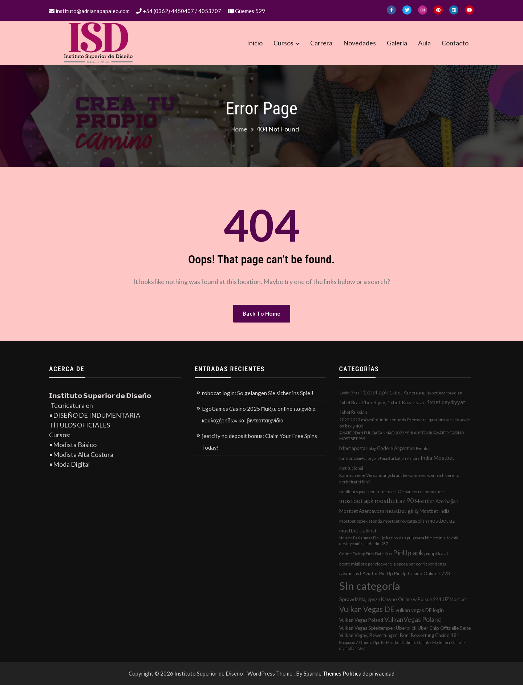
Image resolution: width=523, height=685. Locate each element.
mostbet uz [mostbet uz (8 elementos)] (441, 520)
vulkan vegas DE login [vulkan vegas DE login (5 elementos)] (420, 610)
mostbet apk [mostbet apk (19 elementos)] (356, 500)
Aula (424, 43)
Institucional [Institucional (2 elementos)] (351, 468)
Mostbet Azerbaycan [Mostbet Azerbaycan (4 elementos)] (361, 511)
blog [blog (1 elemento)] (372, 448)
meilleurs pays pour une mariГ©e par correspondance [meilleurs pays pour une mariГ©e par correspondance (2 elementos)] (391, 491)
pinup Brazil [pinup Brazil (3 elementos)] (436, 553)
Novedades (359, 43)
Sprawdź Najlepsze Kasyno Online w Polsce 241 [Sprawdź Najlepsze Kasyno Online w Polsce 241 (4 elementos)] (390, 599)
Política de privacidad (368, 673)
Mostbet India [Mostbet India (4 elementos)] (434, 511)
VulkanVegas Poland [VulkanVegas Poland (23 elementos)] (413, 619)
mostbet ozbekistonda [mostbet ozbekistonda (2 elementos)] (360, 521)
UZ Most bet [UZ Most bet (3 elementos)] (455, 599)
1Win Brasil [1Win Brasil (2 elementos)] (350, 393)
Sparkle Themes (322, 673)
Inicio (255, 43)
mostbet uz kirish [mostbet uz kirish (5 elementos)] (358, 530)
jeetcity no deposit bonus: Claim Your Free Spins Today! (259, 442)
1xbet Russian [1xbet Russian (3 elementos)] (353, 412)
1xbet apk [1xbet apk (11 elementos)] (375, 392)
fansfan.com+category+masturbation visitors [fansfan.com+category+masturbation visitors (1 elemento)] (379, 458)
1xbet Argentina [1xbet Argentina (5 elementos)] (407, 392)
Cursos (283, 43)
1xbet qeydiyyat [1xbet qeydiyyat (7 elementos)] (446, 402)
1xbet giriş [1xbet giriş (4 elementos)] (375, 402)
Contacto (455, 43)
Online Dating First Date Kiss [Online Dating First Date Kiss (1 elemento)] (365, 553)
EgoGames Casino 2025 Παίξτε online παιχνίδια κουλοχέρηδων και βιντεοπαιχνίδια (259, 414)
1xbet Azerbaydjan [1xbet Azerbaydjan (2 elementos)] (444, 393)
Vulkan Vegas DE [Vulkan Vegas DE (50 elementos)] (366, 609)
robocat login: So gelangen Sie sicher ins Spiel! (257, 393)
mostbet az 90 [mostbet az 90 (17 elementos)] (394, 500)
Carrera (321, 43)
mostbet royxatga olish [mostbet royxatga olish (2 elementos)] (405, 521)
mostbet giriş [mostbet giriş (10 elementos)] (402, 510)
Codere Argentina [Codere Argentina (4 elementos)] (396, 448)
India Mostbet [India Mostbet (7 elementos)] (437, 457)
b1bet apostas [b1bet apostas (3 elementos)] (353, 448)
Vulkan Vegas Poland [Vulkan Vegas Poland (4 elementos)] (361, 620)
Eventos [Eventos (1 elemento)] (423, 448)
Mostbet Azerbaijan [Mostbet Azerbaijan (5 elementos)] (436, 501)
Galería (397, 43)
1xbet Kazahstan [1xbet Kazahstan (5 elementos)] (407, 402)
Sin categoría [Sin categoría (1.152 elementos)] (369, 585)
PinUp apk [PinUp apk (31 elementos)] (408, 552)
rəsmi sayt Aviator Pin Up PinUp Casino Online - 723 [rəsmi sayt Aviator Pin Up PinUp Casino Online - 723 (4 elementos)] (394, 573)
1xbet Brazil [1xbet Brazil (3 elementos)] (351, 402)
